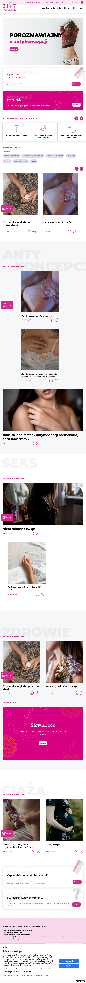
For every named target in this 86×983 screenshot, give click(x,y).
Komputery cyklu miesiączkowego (61, 686)
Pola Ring (67, 2)
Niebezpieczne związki (20, 529)
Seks (59, 8)
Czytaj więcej (7, 231)
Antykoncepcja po (20, 161)
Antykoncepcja (48, 8)
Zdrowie (67, 8)
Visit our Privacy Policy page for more (35, 975)
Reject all (69, 966)
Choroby (7, 161)
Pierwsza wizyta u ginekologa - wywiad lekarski (17, 223)
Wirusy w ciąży (53, 844)
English (6, 947)
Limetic (57, 2)
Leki (81, 8)
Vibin (39, 2)
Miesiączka (71, 155)
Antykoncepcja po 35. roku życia (58, 221)
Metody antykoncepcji (55, 155)
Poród (33, 161)
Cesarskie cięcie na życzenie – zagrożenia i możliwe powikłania (18, 846)
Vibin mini (45, 2)
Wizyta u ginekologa (11, 155)
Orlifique (74, 2)
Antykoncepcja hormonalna (33, 155)
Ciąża (75, 8)
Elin (62, 2)
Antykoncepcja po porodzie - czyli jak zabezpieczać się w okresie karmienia (39, 375)
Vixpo (51, 2)
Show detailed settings (10, 975)
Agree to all (69, 961)
